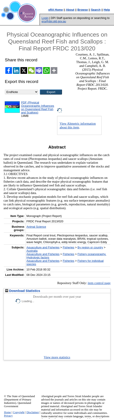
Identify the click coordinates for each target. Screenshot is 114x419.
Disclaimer (32, 412)
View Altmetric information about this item (78, 125)
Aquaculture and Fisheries (43, 247)
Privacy (8, 415)
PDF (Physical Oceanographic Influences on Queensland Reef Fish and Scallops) (37, 107)
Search (95, 9)
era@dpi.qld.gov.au (54, 21)
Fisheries (68, 247)
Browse (82, 9)
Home (7, 412)
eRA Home (55, 9)
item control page (99, 283)
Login (45, 18)
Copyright (18, 412)
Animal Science (36, 226)
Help (107, 9)
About (70, 9)
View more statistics (57, 357)
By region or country (90, 247)
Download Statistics (22, 291)
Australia (32, 250)
